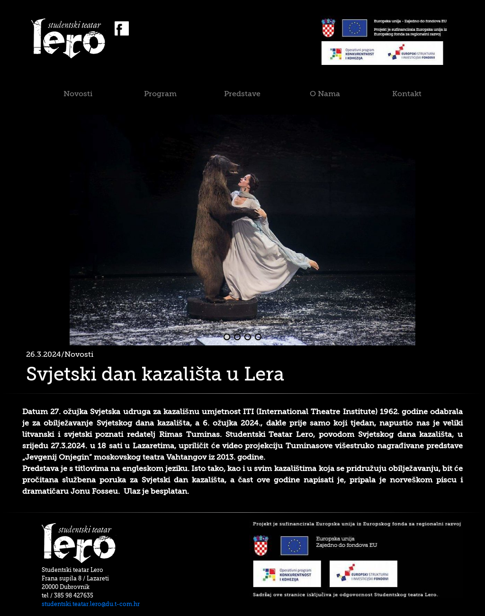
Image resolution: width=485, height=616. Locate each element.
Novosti (77, 94)
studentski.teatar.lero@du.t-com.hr (91, 604)
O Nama (325, 94)
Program (160, 94)
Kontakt (407, 94)
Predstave (242, 94)
